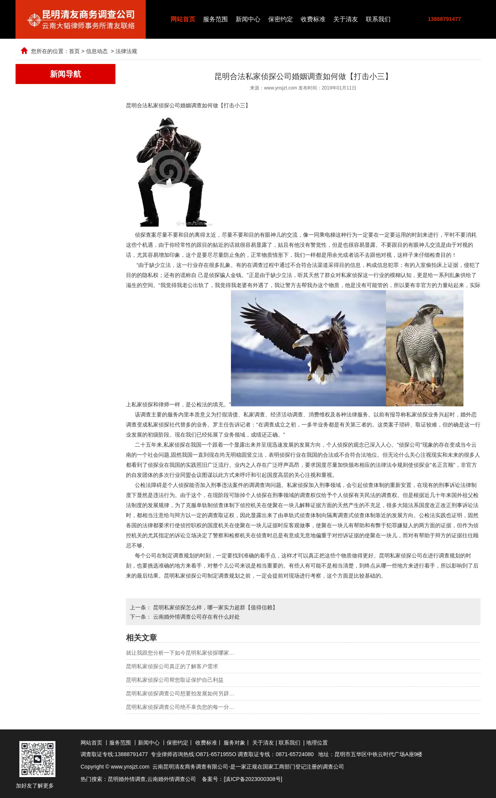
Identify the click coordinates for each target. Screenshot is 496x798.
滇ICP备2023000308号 (253, 779)
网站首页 (182, 19)
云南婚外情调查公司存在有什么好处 (196, 617)
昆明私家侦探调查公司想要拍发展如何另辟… (180, 693)
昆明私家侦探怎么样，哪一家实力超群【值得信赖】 (215, 607)
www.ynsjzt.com (280, 88)
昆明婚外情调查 (127, 779)
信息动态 (97, 51)
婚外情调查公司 (177, 779)
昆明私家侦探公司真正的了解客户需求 (172, 666)
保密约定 (280, 19)
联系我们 (378, 19)
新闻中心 (248, 19)
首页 (74, 51)
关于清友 (345, 19)
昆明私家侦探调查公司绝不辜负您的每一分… (180, 707)
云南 (152, 779)
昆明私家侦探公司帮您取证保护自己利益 (175, 680)
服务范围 (215, 19)
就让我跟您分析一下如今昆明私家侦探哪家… (180, 653)
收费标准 (313, 19)
